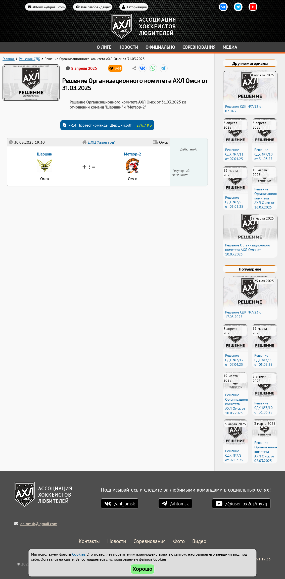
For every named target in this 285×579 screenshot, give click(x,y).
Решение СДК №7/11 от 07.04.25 (234, 154)
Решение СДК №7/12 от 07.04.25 (234, 360)
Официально (160, 47)
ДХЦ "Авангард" (101, 142)
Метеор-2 (132, 153)
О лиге (104, 47)
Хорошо (143, 569)
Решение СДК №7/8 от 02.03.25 (234, 455)
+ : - (88, 166)
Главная (9, 59)
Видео (199, 541)
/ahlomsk (179, 503)
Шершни (44, 153)
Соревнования (198, 47)
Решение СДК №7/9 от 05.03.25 (234, 202)
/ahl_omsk (124, 503)
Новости (128, 47)
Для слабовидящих (96, 7)
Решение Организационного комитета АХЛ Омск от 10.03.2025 (247, 249)
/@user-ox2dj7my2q (246, 503)
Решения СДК (29, 59)
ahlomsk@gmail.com (48, 7)
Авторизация (136, 7)
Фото (179, 541)
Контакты (89, 541)
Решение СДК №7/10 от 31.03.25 (263, 154)
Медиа (230, 47)
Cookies (78, 554)
